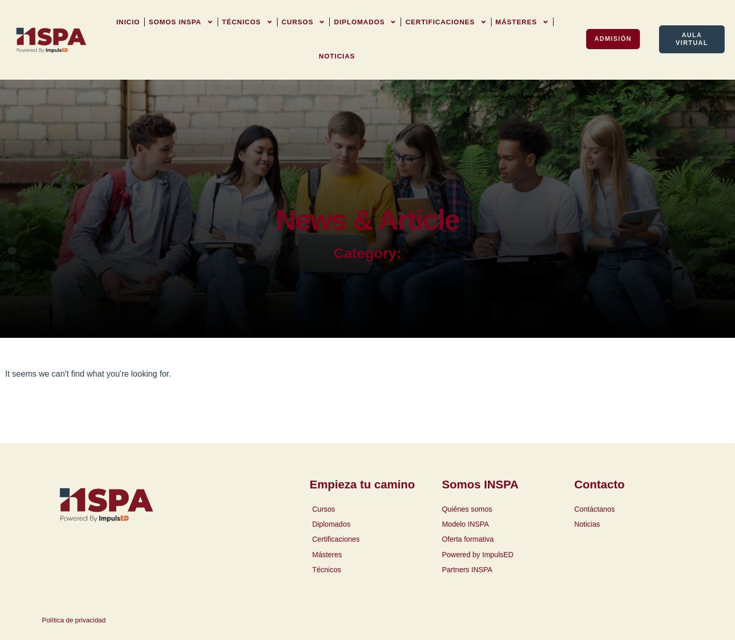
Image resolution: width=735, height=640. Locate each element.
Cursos (304, 22)
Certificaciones (445, 22)
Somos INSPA (181, 22)
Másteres (522, 22)
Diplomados (365, 22)
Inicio (128, 22)
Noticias (337, 56)
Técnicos (247, 22)
